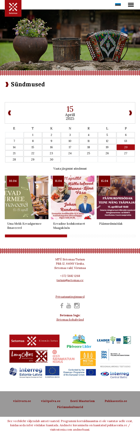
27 (125, 153)
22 (32, 153)
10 (70, 141)
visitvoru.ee (22, 401)
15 (33, 147)
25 (88, 153)
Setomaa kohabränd (70, 319)
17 (70, 147)
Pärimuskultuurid (70, 407)
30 (51, 159)
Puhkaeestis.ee (116, 401)
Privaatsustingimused (70, 296)
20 (125, 147)
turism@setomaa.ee (70, 280)
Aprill (70, 114)
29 (32, 159)
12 (107, 141)
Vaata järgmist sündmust (70, 168)
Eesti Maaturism (82, 401)
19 (107, 147)
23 (51, 153)
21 (14, 153)
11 (88, 141)
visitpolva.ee (50, 401)
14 (14, 147)
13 (125, 141)
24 (70, 153)
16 (51, 147)
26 (107, 153)
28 (14, 159)
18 (88, 147)
